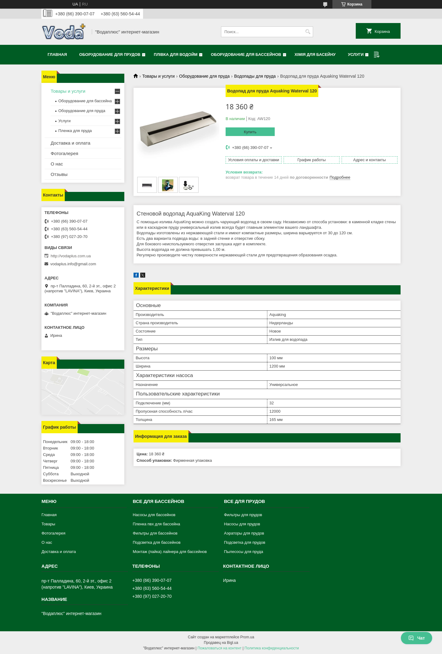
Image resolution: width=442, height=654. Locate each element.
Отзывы (59, 174)
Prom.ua (247, 637)
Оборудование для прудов (109, 54)
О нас (57, 163)
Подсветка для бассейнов (156, 542)
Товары (48, 524)
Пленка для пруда (75, 130)
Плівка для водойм (175, 54)
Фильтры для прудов (243, 514)
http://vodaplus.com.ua (71, 256)
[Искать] (307, 31)
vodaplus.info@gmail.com (73, 264)
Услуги (355, 54)
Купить (250, 132)
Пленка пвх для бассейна (156, 524)
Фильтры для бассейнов (155, 533)
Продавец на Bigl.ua (221, 642)
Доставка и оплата (70, 143)
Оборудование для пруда (204, 76)
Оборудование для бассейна (85, 101)
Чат (416, 638)
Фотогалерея (64, 153)
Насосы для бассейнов (154, 514)
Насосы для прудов (242, 524)
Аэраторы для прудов (244, 533)
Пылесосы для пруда (243, 551)
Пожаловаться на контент (219, 648)
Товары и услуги (158, 76)
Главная (57, 54)
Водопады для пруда (255, 76)
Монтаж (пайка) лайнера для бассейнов (170, 551)
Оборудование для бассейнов (246, 54)
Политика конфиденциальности (272, 648)
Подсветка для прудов (244, 542)
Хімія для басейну (315, 54)
